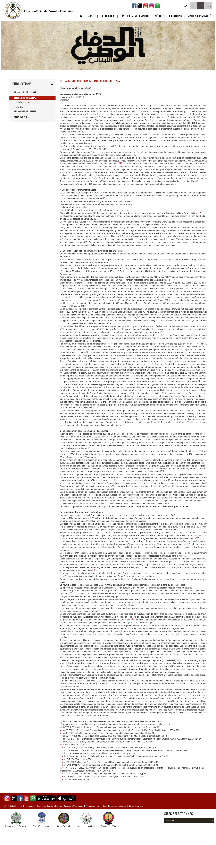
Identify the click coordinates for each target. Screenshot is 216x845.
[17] (197, 538)
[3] (120, 163)
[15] (85, 456)
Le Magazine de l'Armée (25, 92)
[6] (105, 198)
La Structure (108, 16)
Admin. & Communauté (199, 16)
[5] (198, 180)
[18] (95, 569)
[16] (162, 471)
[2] (134, 154)
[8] (117, 270)
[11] (162, 331)
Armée (91, 16)
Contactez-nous (93, 806)
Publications (175, 16)
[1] (99, 116)
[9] (174, 279)
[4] (126, 172)
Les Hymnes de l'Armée (25, 111)
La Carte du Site (136, 806)
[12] (86, 352)
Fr (201, 6)
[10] (139, 317)
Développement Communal (135, 16)
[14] (90, 447)
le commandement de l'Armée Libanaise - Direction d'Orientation (55, 806)
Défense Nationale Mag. (25, 97)
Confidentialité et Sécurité (114, 806)
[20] (132, 619)
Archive (19, 107)
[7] (200, 212)
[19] (70, 593)
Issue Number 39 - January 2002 (76, 88)
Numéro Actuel (23, 102)
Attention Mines (22, 116)
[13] (198, 381)
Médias (158, 16)
